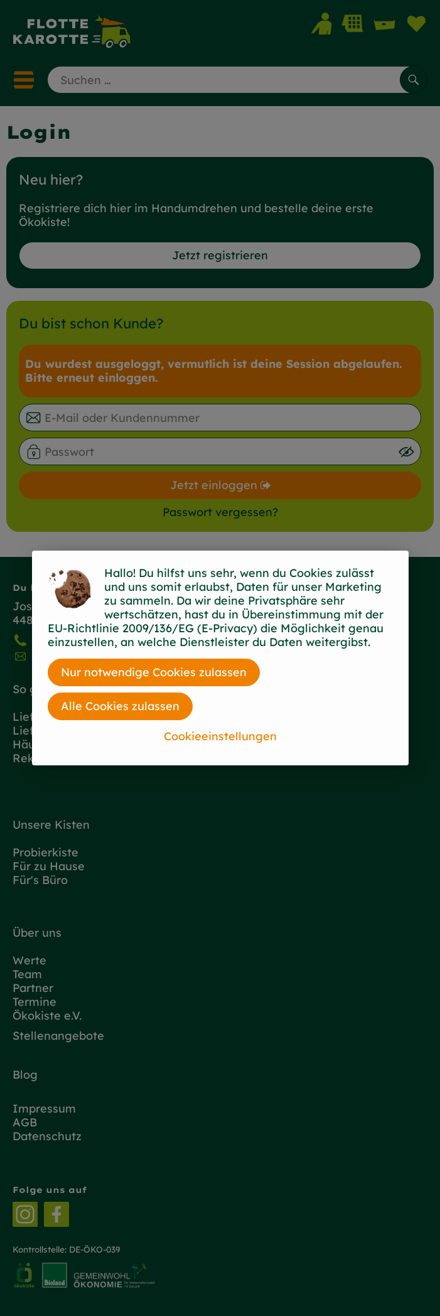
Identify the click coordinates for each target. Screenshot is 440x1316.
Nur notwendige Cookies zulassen (154, 672)
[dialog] (220, 658)
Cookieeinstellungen (220, 736)
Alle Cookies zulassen (120, 706)
